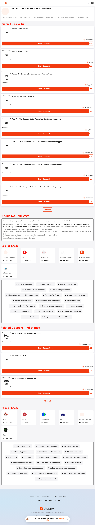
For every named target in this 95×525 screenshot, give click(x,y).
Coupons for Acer (46, 284)
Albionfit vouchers (74, 452)
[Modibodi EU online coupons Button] (75, 457)
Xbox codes (12, 457)
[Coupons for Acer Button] (45, 284)
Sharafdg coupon (73, 300)
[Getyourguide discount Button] (46, 479)
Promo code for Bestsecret (70, 311)
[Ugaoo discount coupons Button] (48, 457)
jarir (4, 419)
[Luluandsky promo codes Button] (22, 452)
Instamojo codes (75, 306)
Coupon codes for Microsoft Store (57, 317)
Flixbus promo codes (68, 284)
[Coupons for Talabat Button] (52, 295)
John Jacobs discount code (74, 473)
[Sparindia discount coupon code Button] (30, 468)
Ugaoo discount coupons (48, 457)
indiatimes (45, 419)
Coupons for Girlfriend (18, 473)
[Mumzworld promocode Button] (60, 290)
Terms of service (59, 512)
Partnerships (45, 497)
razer (5, 435)
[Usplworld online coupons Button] (22, 463)
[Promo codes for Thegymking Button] (22, 306)
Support (57, 501)
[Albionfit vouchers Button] (73, 452)
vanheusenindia (66, 257)
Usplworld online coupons (22, 462)
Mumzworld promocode (61, 290)
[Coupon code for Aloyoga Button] (47, 446)
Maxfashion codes (71, 446)
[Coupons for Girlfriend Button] (17, 473)
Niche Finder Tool (59, 497)
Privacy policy (49, 512)
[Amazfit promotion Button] (24, 284)
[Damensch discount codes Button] (33, 290)
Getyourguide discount (47, 479)
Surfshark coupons (23, 446)
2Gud (24, 419)
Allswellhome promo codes (50, 462)
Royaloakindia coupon (23, 300)
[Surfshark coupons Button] (22, 446)
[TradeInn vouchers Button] (73, 463)
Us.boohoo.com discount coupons (63, 468)
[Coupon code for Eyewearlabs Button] (44, 473)
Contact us (48, 501)
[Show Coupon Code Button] (45, 43)
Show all (47, 401)
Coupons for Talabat (52, 295)
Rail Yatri (44, 257)
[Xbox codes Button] (11, 457)
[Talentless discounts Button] (44, 311)
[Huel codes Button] (27, 457)
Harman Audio (84, 257)
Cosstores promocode (21, 311)
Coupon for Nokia (30, 317)
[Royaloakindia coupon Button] (22, 301)
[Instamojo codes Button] (75, 306)
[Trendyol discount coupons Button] (51, 306)
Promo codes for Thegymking (23, 306)
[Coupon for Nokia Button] (30, 317)
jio (23, 257)
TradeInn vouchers (74, 462)
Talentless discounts (45, 311)
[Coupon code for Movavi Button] (76, 295)
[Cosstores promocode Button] (21, 311)
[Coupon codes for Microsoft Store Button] (56, 317)
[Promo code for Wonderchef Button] (48, 301)
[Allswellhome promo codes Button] (49, 463)
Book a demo (34, 497)
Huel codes (28, 457)
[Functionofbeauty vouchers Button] (49, 452)
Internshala (7, 273)
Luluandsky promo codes (22, 452)
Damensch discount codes (34, 290)
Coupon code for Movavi (76, 295)
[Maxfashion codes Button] (70, 446)
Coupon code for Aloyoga (47, 446)
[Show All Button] (47, 401)
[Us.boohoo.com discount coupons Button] (62, 468)
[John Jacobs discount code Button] (73, 473)
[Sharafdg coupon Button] (72, 301)
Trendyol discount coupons (52, 306)
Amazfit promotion (25, 284)
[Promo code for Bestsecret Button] (69, 311)
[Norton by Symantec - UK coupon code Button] (22, 295)
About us (38, 501)
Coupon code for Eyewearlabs (45, 473)
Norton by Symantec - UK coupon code (23, 295)
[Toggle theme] (92, 3)
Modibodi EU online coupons (75, 457)
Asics (62, 419)
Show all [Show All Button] (47, 209)
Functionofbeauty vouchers (49, 452)
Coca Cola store (9, 257)
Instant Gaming (85, 419)
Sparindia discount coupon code (31, 468)
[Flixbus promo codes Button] (67, 284)
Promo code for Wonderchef (49, 300)
